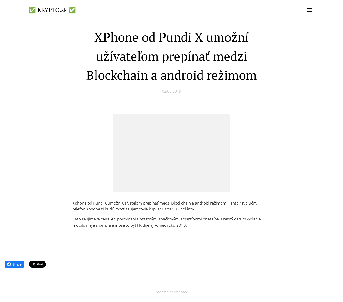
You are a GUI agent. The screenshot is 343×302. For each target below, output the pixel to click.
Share (14, 264)
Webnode (181, 292)
